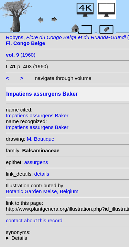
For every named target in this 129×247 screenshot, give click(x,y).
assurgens (36, 162)
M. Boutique (40, 139)
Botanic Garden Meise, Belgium (42, 191)
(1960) (20, 55)
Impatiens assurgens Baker (37, 115)
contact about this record (34, 220)
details (41, 174)
